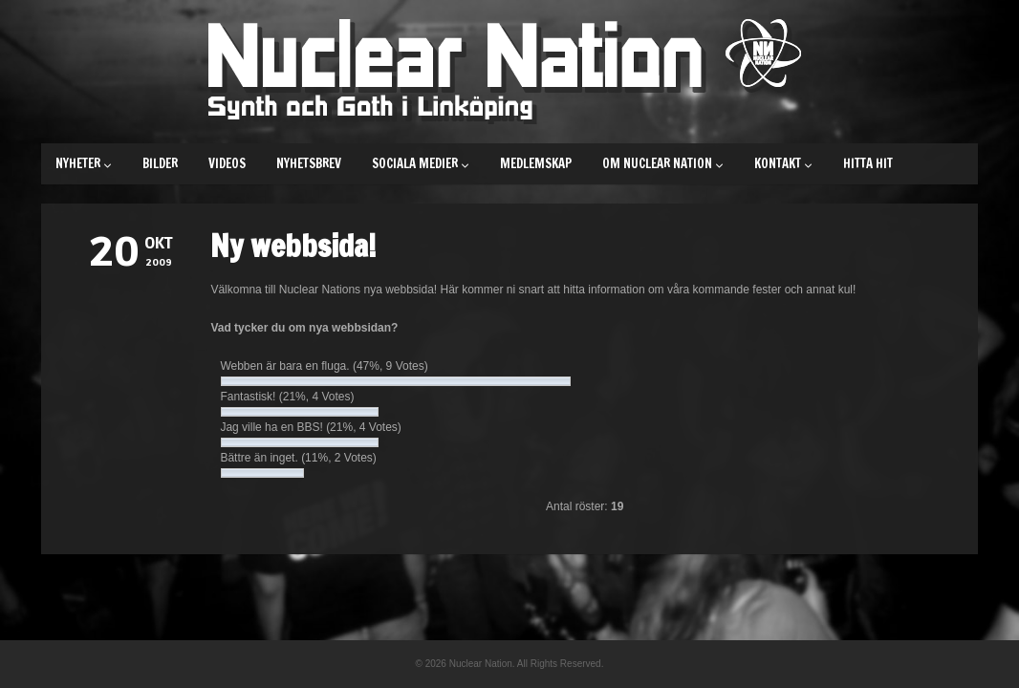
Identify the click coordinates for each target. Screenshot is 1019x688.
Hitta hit (868, 163)
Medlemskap (536, 163)
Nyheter (83, 163)
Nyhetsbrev (308, 163)
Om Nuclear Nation (663, 163)
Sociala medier (420, 163)
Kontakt (783, 163)
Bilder (160, 163)
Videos (227, 163)
